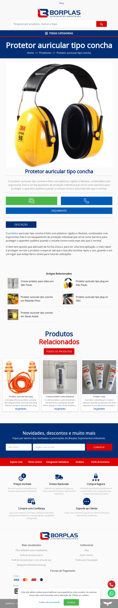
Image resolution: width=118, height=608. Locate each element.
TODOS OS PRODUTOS (59, 351)
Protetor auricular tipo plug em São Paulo (92, 283)
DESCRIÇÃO (21, 224)
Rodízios (80, 462)
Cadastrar (99, 447)
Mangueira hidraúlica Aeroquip (31, 565)
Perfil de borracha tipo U (31, 555)
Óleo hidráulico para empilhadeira (31, 550)
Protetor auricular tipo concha (73, 53)
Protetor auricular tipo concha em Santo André (37, 314)
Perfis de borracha (100, 462)
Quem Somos (86, 555)
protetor (13, 233)
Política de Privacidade (86, 560)
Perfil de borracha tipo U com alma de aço (31, 560)
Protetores (45, 53)
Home (30, 53)
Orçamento (20, 408)
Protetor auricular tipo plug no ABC (92, 299)
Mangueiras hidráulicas (57, 462)
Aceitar (71, 602)
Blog (62, 3)
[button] (59, 33)
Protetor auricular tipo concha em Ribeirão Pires (37, 299)
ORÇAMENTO (59, 210)
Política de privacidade (49, 602)
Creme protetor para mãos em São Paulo (37, 283)
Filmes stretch (35, 462)
